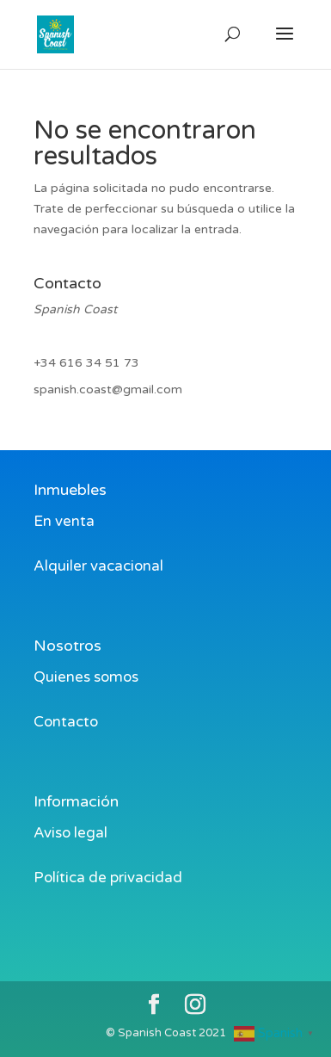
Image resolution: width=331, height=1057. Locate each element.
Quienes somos (86, 677)
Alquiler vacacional (98, 566)
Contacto (66, 722)
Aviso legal (70, 833)
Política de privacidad (108, 877)
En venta (64, 521)
